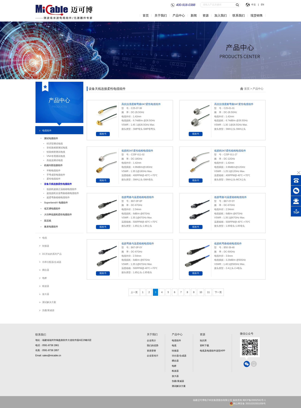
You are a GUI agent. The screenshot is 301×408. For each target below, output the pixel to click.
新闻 (194, 15)
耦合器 (45, 270)
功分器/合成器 (179, 355)
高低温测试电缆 (55, 160)
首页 (146, 15)
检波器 (45, 286)
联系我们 (238, 15)
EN (262, 4)
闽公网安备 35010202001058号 (247, 403)
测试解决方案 (49, 302)
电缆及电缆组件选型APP (212, 350)
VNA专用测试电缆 (56, 156)
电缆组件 (46, 130)
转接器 (45, 246)
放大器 (45, 294)
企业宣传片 (152, 355)
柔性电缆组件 (53, 178)
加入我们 (220, 15)
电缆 (44, 237)
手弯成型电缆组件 (56, 174)
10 (200, 292)
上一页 (134, 292)
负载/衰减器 (48, 310)
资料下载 (204, 345)
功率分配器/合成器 (51, 262)
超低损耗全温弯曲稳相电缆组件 (63, 193)
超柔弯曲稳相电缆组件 (58, 197)
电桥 (44, 278)
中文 (254, 4)
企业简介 (151, 340)
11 (208, 292)
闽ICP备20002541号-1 (254, 400)
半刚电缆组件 (53, 170)
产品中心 (258, 88)
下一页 (218, 292)
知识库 (203, 340)
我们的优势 (152, 345)
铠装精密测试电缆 (56, 152)
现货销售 (257, 15)
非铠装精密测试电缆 (57, 147)
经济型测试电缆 (55, 143)
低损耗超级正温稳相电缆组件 (62, 189)
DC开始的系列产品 (52, 254)
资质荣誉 (151, 350)
